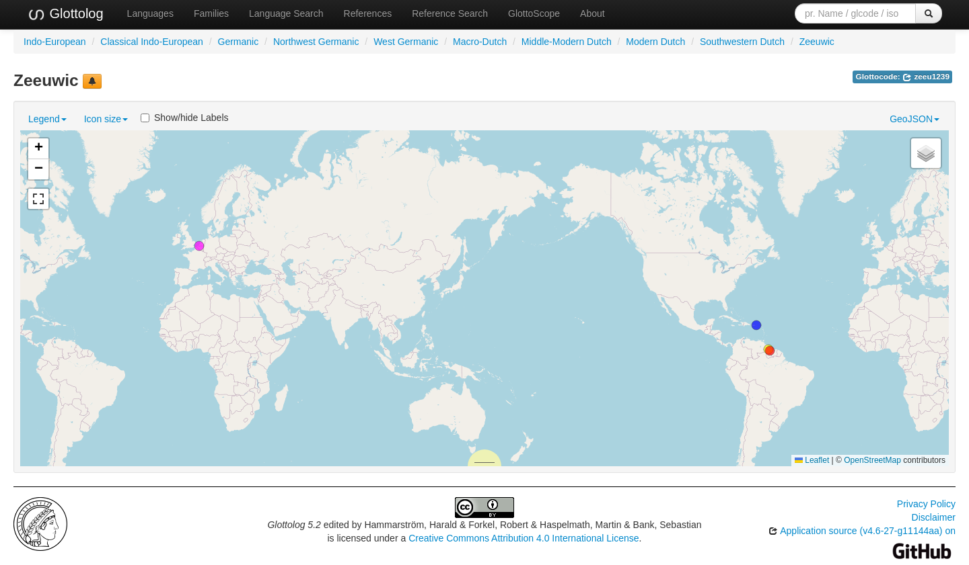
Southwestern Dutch (742, 41)
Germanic (238, 41)
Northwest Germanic (316, 41)
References (368, 13)
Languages (150, 13)
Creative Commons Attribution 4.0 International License (523, 538)
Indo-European (55, 41)
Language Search (286, 13)
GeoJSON (914, 119)
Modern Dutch (655, 41)
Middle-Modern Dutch (567, 41)
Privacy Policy (926, 503)
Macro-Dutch (480, 41)
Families (211, 13)
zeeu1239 (925, 76)
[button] (199, 246)
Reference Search (450, 13)
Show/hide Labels (185, 117)
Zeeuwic (816, 41)
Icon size (106, 119)
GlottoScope (534, 13)
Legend (47, 119)
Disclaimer (934, 517)
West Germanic (405, 41)
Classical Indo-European (151, 41)
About (592, 13)
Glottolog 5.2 (293, 524)
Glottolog (65, 14)
